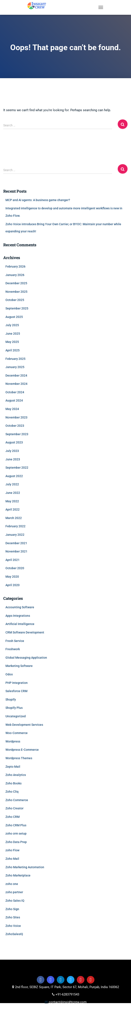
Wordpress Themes (18, 758)
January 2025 (14, 367)
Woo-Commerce (16, 733)
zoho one (11, 884)
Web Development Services (24, 724)
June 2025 (12, 333)
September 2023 (16, 434)
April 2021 (12, 560)
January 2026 (14, 275)
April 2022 (12, 509)
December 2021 (16, 543)
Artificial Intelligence (19, 624)
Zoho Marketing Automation (24, 867)
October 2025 (14, 300)
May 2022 (12, 501)
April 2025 (12, 350)
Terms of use (33, 1009)
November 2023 (16, 417)
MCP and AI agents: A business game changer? (37, 200)
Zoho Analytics (15, 775)
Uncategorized (15, 716)
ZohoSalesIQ (14, 934)
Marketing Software (19, 666)
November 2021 (16, 551)
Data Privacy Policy (92, 1009)
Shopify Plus (14, 707)
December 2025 (16, 283)
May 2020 (12, 576)
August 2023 (14, 442)
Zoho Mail (12, 858)
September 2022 (16, 467)
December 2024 (16, 375)
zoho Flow (12, 850)
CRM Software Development (24, 632)
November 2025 (16, 291)
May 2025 (12, 342)
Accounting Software (19, 607)
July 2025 (12, 325)
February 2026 (15, 266)
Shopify (10, 699)
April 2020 (12, 585)
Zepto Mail (12, 766)
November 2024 (16, 383)
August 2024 (14, 400)
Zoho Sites (12, 917)
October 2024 (14, 392)
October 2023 (14, 425)
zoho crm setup (16, 833)
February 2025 (15, 358)
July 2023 (12, 451)
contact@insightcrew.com (67, 1002)
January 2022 (14, 534)
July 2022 (12, 484)
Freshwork (12, 649)
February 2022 (15, 526)
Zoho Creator (14, 808)
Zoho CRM (12, 817)
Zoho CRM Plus (15, 825)
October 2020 (14, 568)
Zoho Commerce (16, 800)
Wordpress (12, 741)
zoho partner (14, 892)
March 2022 (13, 518)
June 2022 (12, 492)
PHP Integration (16, 683)
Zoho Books (13, 783)
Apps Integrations (17, 615)
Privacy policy (60, 1009)
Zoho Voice (13, 926)
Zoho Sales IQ (14, 900)
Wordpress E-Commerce (22, 749)
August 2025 (14, 317)
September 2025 (16, 308)
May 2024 (12, 409)
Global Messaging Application (26, 657)
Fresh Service (14, 641)
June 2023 (12, 459)
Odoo (9, 674)
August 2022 (14, 476)
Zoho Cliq (11, 791)
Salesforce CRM (16, 691)
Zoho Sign (12, 909)
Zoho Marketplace (17, 875)
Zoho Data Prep (16, 842)
